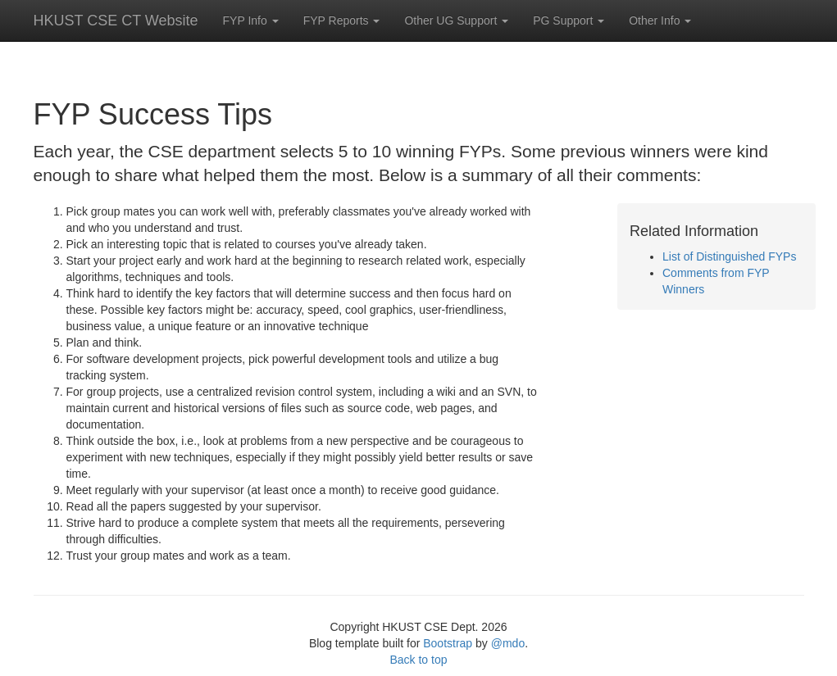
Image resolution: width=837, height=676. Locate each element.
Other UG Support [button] (456, 20)
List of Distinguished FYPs (729, 256)
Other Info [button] (660, 20)
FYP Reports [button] (341, 20)
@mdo (508, 643)
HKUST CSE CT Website (116, 20)
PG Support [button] (568, 20)
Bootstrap (447, 643)
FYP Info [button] (251, 20)
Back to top (418, 659)
